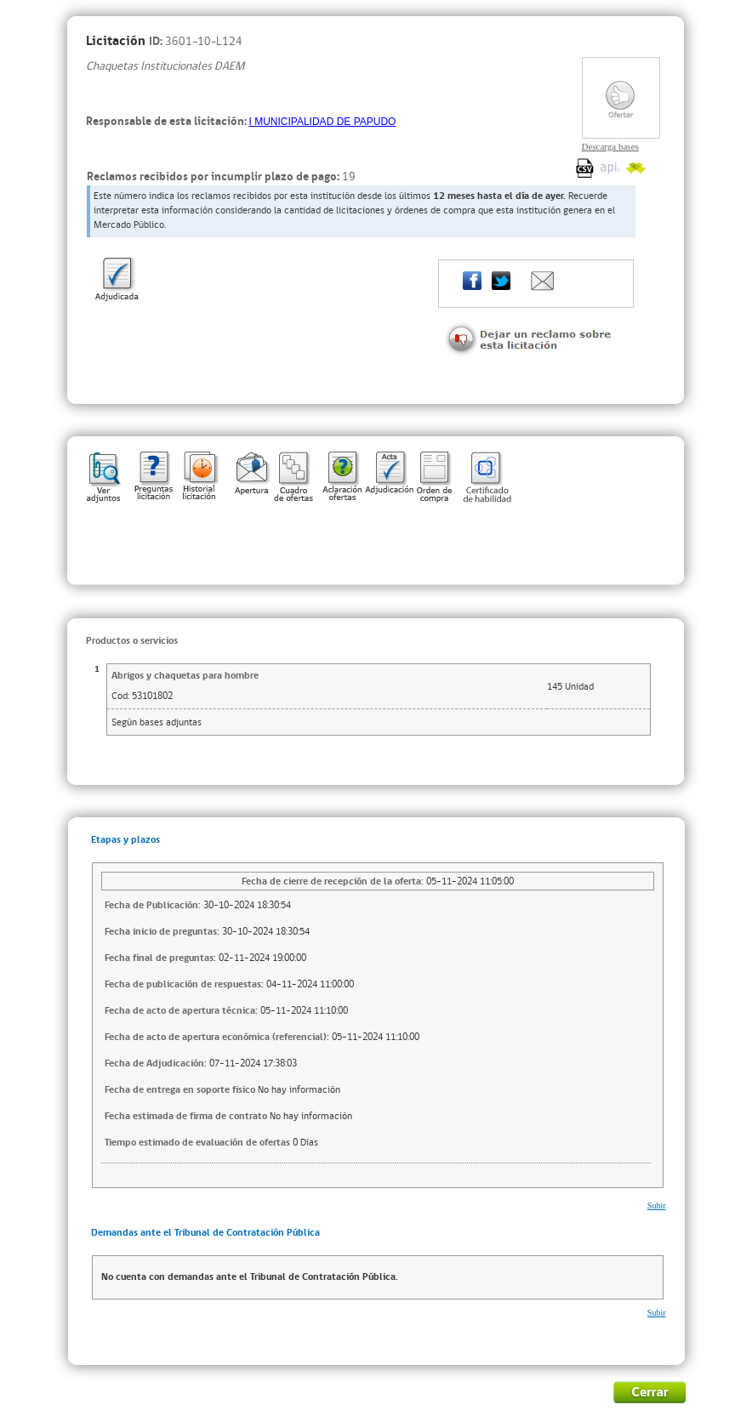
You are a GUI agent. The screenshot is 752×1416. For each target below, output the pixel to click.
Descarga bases (610, 146)
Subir (656, 1205)
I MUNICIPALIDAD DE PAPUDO (322, 122)
